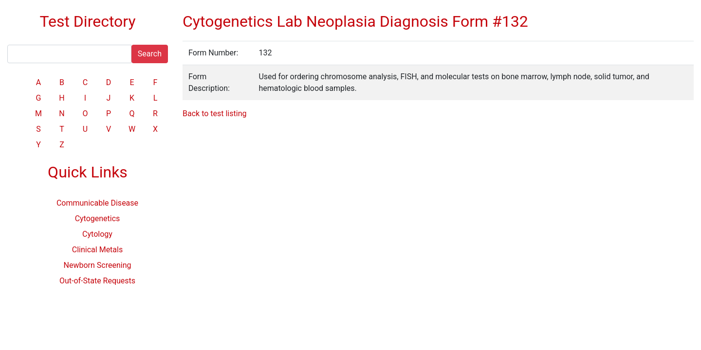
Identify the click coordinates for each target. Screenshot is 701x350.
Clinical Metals (97, 249)
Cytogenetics (97, 218)
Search (150, 53)
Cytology (97, 234)
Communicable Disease (97, 203)
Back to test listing (214, 113)
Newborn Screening (97, 265)
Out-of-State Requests (97, 280)
